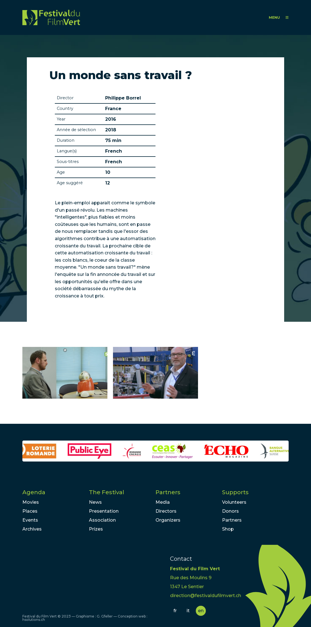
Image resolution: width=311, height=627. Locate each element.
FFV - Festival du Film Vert (51, 17)
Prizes (96, 529)
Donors (230, 511)
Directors (166, 511)
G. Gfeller (105, 616)
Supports (235, 492)
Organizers (168, 520)
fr (175, 610)
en (201, 610)
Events (30, 520)
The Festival (106, 492)
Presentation (104, 511)
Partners (168, 492)
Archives (32, 529)
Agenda (33, 492)
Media (163, 502)
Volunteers (234, 502)
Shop (228, 529)
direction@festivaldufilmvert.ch (205, 595)
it (188, 610)
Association (102, 520)
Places (29, 511)
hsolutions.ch (33, 619)
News (95, 502)
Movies (30, 502)
